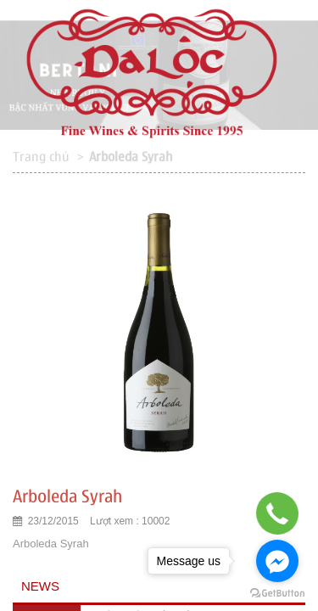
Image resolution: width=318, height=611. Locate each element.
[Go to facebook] (277, 561)
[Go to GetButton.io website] (277, 593)
